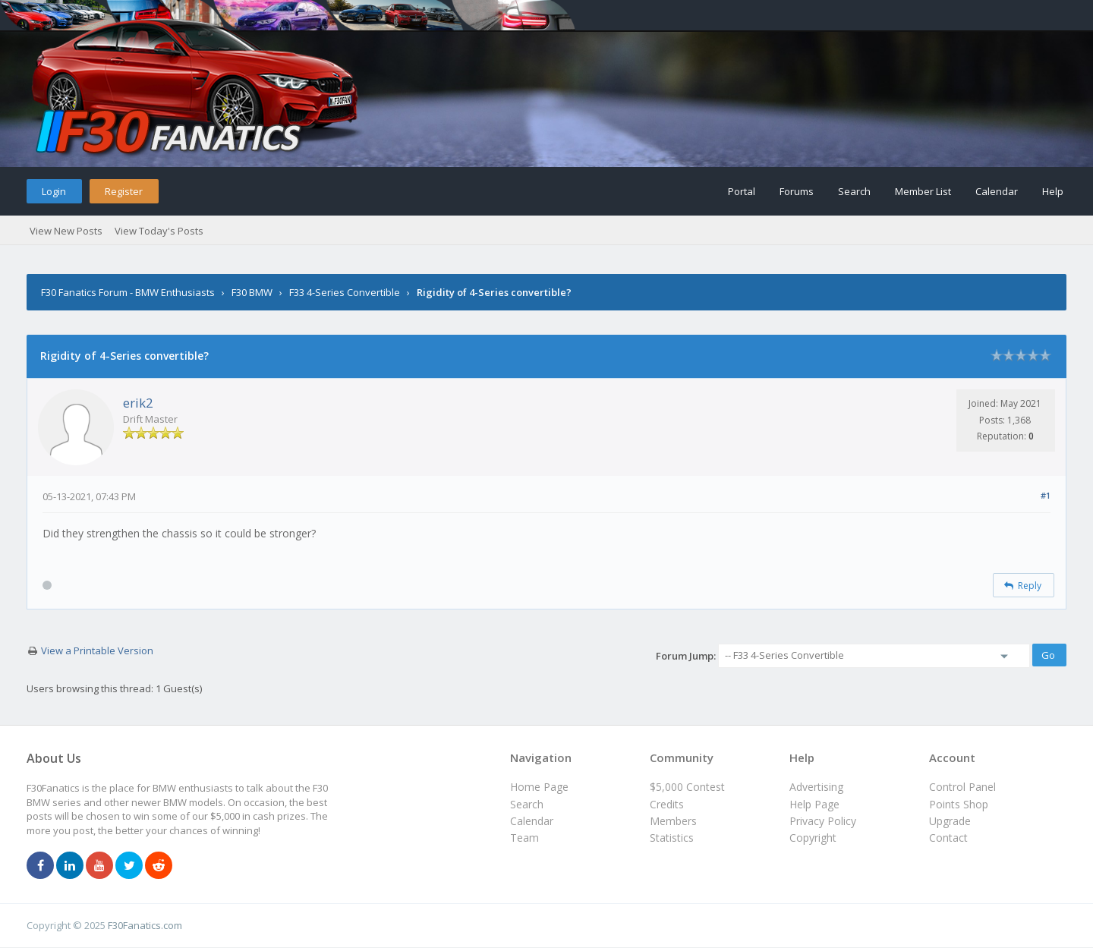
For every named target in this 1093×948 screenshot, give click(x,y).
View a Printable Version (97, 650)
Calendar (996, 191)
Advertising (816, 787)
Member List (923, 191)
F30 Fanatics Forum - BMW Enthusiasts (128, 292)
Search (854, 191)
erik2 (138, 402)
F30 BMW (252, 292)
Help (1052, 191)
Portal (741, 191)
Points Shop (958, 804)
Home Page (539, 787)
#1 (1045, 495)
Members (673, 821)
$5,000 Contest (687, 787)
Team (524, 837)
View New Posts (66, 231)
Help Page (814, 804)
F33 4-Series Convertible (344, 292)
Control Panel (962, 787)
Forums (797, 191)
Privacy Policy (822, 821)
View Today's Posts (159, 231)
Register (124, 191)
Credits (667, 804)
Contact (948, 837)
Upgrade (950, 821)
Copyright (812, 837)
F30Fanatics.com (145, 925)
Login (54, 191)
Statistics (672, 837)
